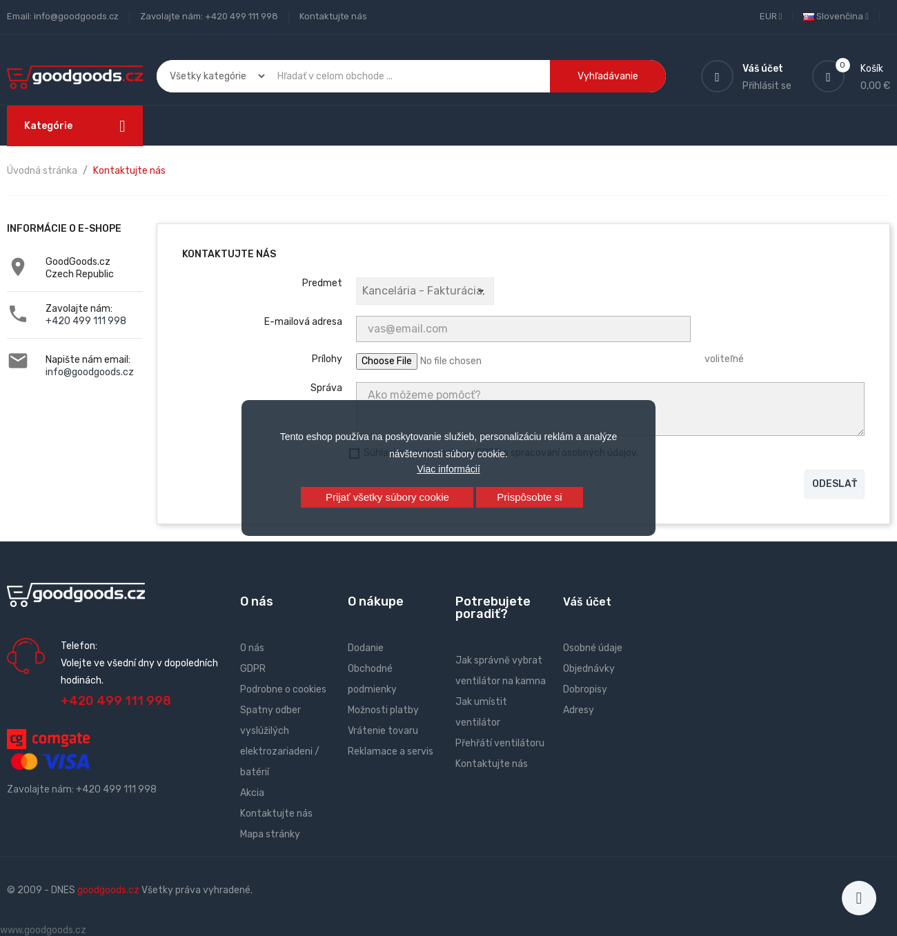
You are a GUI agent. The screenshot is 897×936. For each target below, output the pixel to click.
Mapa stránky (270, 834)
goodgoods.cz (108, 890)
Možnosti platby (383, 710)
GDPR (253, 669)
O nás (252, 648)
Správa (326, 388)
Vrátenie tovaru (383, 731)
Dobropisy (585, 689)
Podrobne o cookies (283, 689)
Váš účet (587, 601)
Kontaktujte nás (333, 16)
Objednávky (589, 669)
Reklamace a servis (390, 751)
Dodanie (366, 648)
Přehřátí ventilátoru (499, 743)
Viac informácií (448, 469)
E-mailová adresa (303, 322)
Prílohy (327, 359)
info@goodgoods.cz (90, 372)
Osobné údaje (592, 648)
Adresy (578, 710)
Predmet (322, 283)
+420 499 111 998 (86, 321)
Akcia (252, 793)
